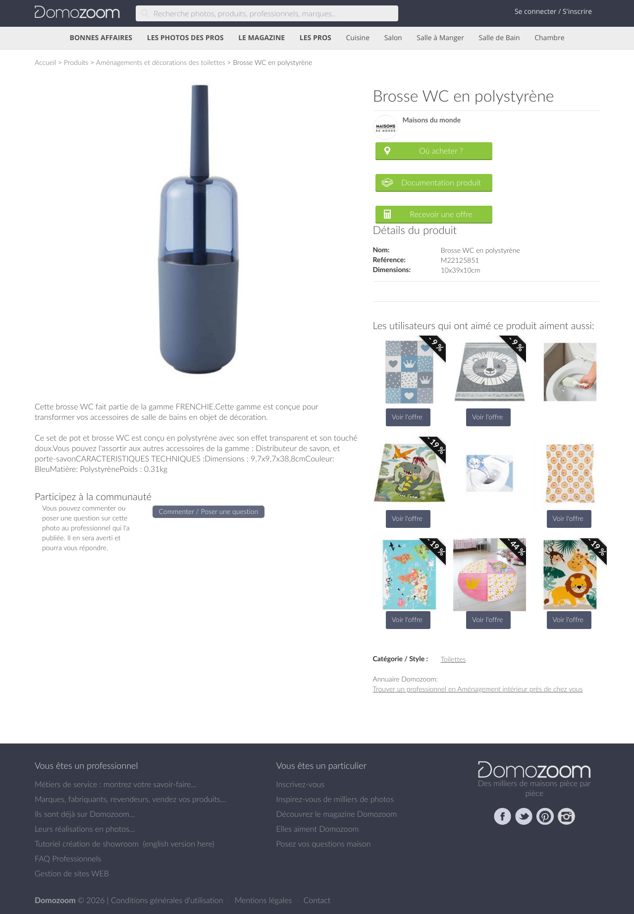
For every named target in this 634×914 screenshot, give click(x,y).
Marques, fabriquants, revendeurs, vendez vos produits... (130, 799)
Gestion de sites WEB (72, 873)
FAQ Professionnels (68, 858)
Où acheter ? (441, 150)
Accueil (45, 62)
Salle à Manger (440, 38)
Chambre (549, 38)
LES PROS (315, 38)
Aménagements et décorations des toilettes (160, 62)
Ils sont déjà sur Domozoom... (85, 813)
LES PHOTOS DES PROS (185, 38)
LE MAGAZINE (261, 38)
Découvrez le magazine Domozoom (336, 813)
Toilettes (453, 659)
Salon (393, 38)
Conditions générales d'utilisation (168, 900)
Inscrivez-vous (300, 784)
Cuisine (358, 38)
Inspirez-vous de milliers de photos (335, 799)
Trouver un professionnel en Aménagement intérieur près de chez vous (478, 688)
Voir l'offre (407, 416)
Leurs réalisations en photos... (85, 828)
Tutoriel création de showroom (87, 843)
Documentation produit (441, 182)
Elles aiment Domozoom (317, 828)
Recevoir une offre (441, 214)
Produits (76, 62)
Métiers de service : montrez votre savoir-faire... (116, 784)
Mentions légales (264, 900)
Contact (317, 900)
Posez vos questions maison (323, 843)
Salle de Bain (499, 38)
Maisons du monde (432, 120)
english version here (178, 843)
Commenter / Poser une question (209, 511)
